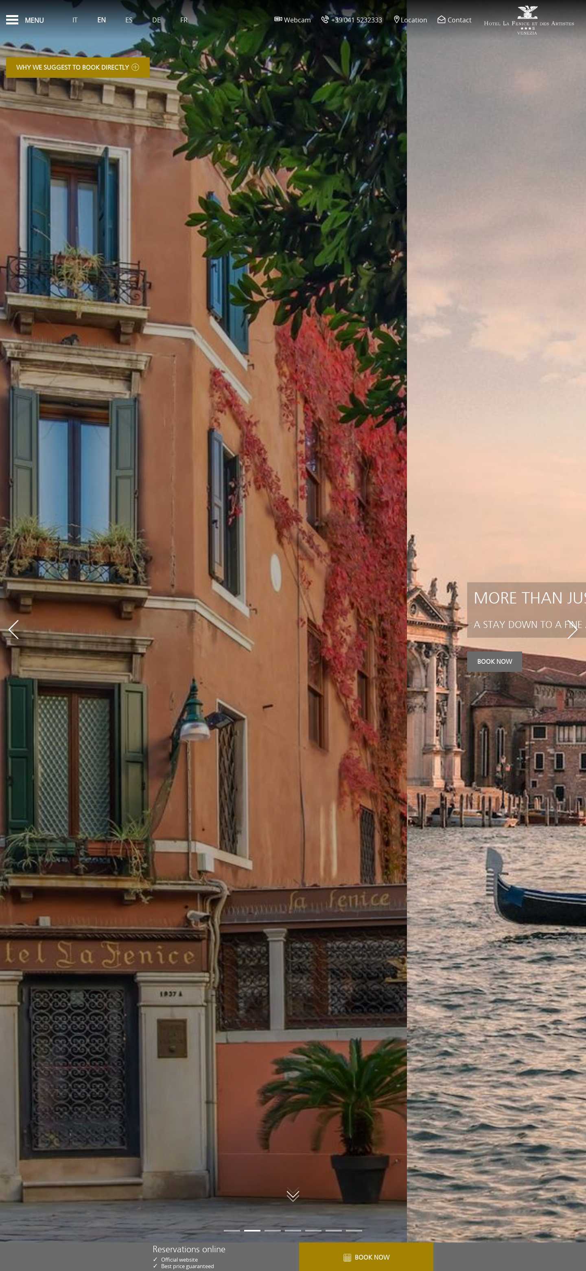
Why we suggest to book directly (78, 70)
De (156, 19)
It (75, 19)
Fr (184, 19)
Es (129, 19)
